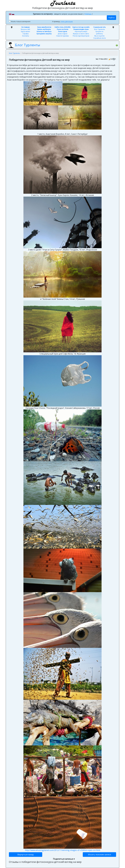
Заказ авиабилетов (44, 27)
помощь (88, 14)
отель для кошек (67, 22)
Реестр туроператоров (81, 36)
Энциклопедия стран (81, 29)
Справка (26, 34)
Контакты (25, 36)
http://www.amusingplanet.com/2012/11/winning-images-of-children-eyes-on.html (62, 850)
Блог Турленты (99, 29)
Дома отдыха (62, 34)
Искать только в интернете (20, 22)
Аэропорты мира (81, 31)
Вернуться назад (25, 854)
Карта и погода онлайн (81, 27)
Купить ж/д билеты (44, 29)
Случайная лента (99, 38)
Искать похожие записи (99, 854)
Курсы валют (25, 31)
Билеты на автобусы (44, 31)
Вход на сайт (25, 29)
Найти (111, 17)
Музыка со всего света (81, 34)
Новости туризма (62, 36)
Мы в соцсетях (99, 36)
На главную (25, 27)
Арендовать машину (44, 34)
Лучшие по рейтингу (99, 32)
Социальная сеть (99, 27)
